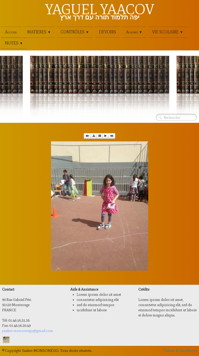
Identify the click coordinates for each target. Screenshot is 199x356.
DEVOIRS (107, 31)
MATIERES (39, 31)
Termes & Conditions (180, 351)
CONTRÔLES (75, 31)
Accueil (11, 31)
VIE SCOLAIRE (167, 31)
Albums (134, 31)
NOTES (14, 43)
